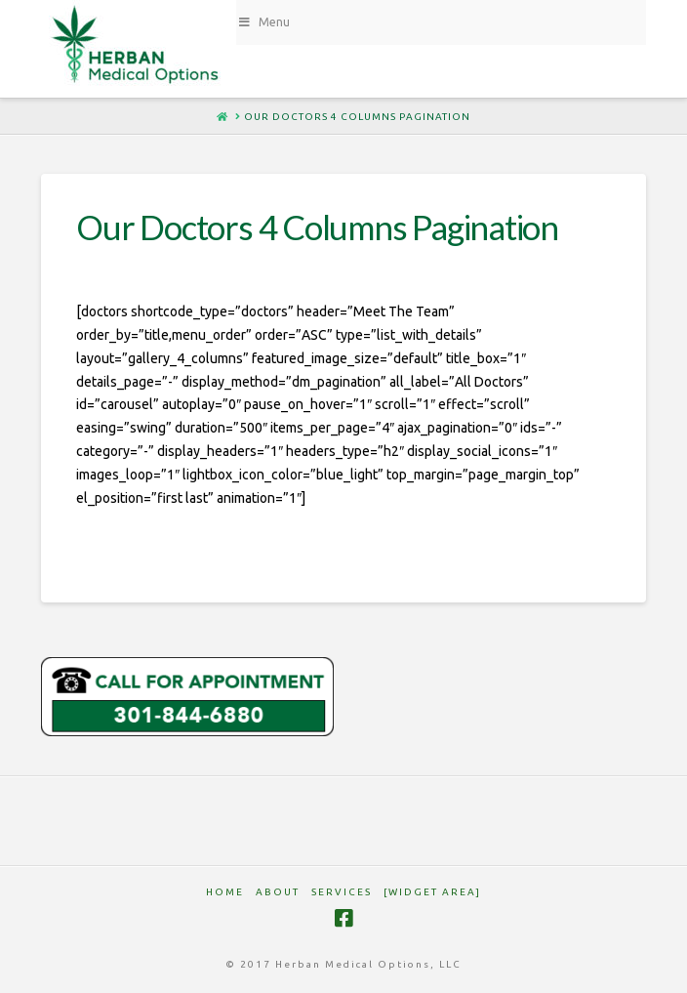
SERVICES (341, 892)
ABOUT (278, 892)
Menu (263, 22)
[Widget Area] (432, 892)
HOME (225, 892)
